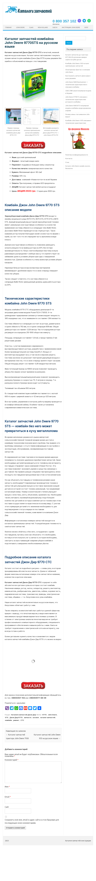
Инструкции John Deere (71, 27)
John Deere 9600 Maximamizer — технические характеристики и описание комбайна (76, 84)
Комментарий (11, 760)
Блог (86, 27)
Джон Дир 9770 (16, 717)
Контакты (68, 158)
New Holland (43, 27)
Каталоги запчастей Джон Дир (23, 715)
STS (6, 717)
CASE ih (54, 27)
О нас (67, 162)
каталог (36, 717)
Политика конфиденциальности (76, 155)
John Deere (20, 27)
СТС (22, 720)
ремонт (16, 720)
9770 (44, 715)
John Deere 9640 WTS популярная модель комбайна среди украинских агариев (78, 108)
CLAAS (31, 27)
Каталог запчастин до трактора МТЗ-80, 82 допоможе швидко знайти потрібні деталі (76, 57)
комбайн (8, 720)
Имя (7, 787)
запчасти (27, 717)
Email (8, 797)
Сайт (7, 807)
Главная (8, 27)
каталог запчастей (47, 717)
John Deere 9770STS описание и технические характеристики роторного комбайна (76, 99)
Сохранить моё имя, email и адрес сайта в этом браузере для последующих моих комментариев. (32, 821)
